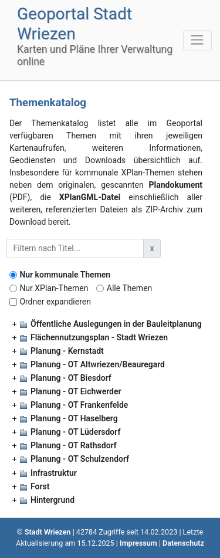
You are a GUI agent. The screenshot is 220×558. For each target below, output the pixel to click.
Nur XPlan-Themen (53, 288)
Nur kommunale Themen (64, 274)
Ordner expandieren (55, 301)
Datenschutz (183, 543)
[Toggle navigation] (197, 40)
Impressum (138, 543)
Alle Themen (130, 288)
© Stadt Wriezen (44, 531)
